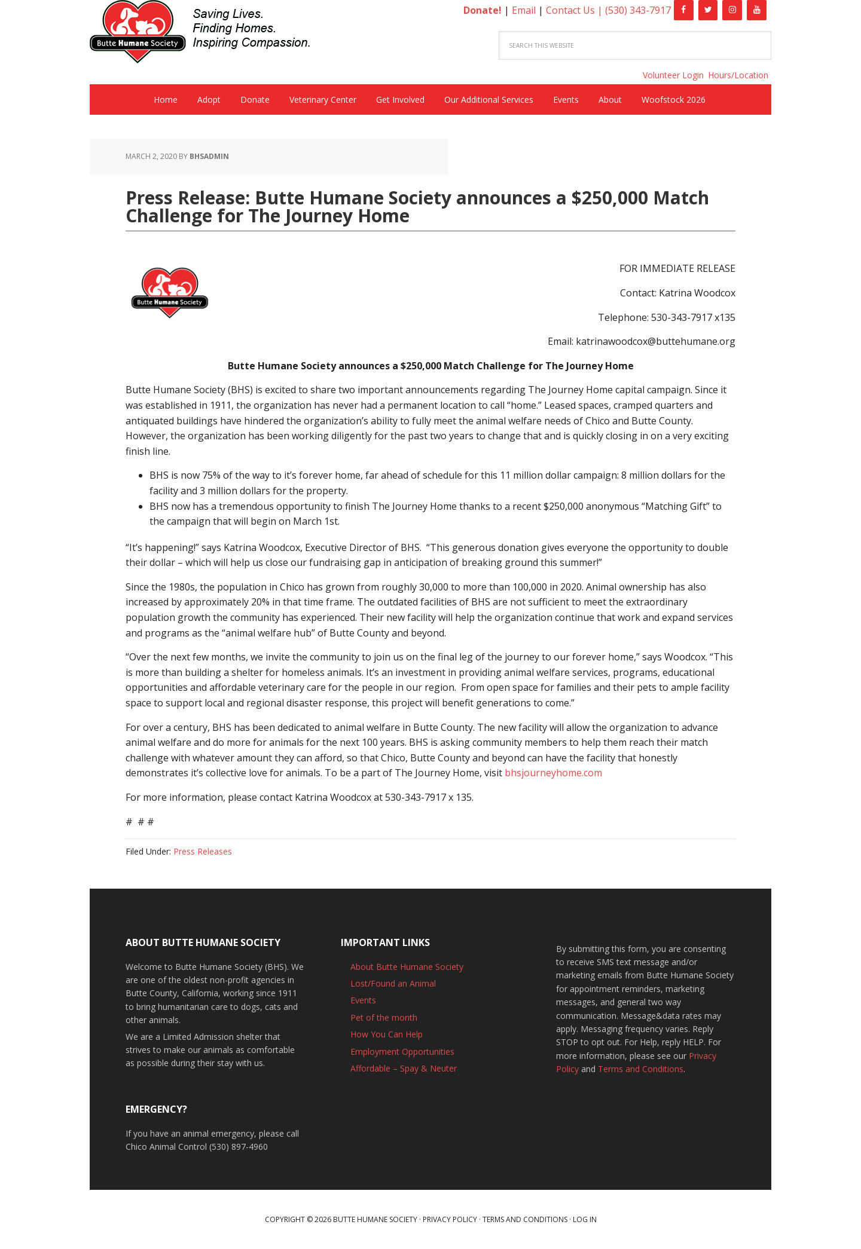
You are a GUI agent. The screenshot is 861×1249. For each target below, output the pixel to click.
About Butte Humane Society (406, 966)
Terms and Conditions (640, 1068)
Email (524, 10)
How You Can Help (386, 1034)
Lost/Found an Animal (393, 983)
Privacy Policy (450, 1219)
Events (363, 1000)
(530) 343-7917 (638, 10)
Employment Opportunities (402, 1051)
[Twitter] (708, 10)
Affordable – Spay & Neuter (403, 1068)
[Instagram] (732, 10)
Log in (585, 1219)
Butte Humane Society (209, 34)
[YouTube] (757, 10)
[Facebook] (684, 10)
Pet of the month (383, 1017)
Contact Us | (575, 10)
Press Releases (202, 851)
